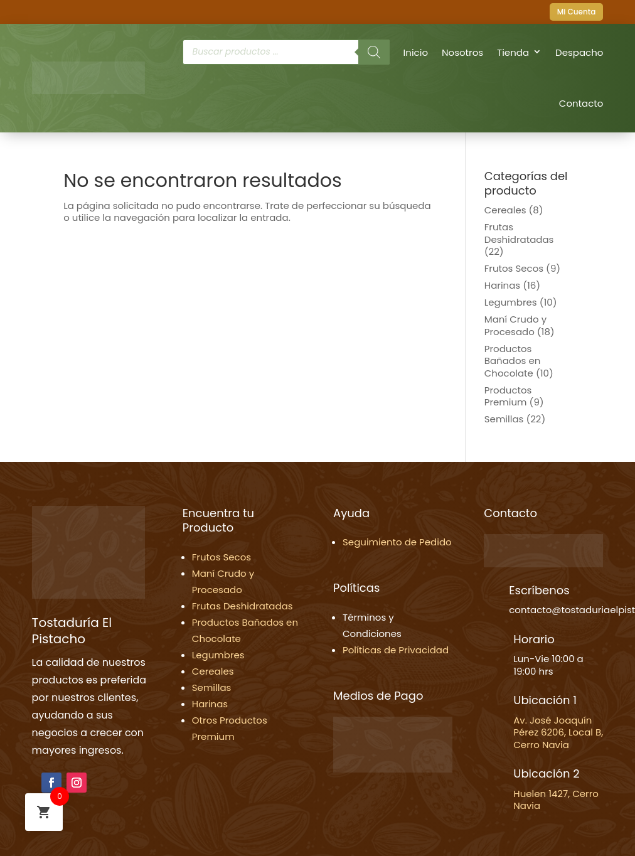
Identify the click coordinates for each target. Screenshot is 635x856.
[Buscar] (374, 52)
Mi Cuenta (576, 11)
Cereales (505, 210)
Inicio (415, 52)
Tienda (513, 52)
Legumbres (510, 302)
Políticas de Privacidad (396, 649)
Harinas (502, 285)
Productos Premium (508, 396)
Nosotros (462, 52)
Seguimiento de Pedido (397, 541)
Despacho (579, 52)
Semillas (504, 418)
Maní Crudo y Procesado (515, 325)
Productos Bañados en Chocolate (512, 361)
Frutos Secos (513, 268)
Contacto (581, 103)
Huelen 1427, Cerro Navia (556, 800)
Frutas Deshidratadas (519, 233)
